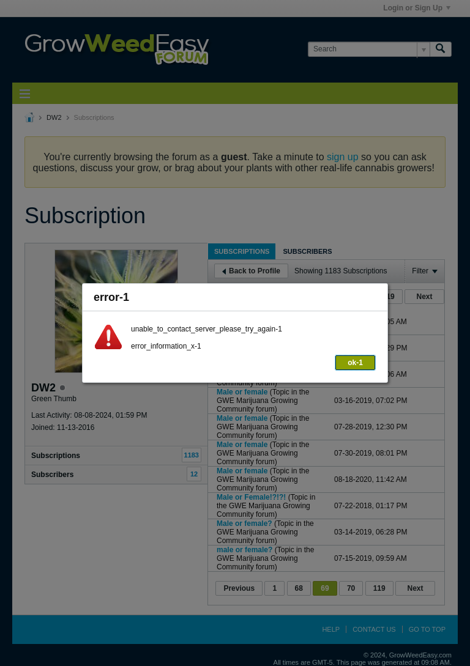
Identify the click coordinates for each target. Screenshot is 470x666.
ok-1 (355, 362)
